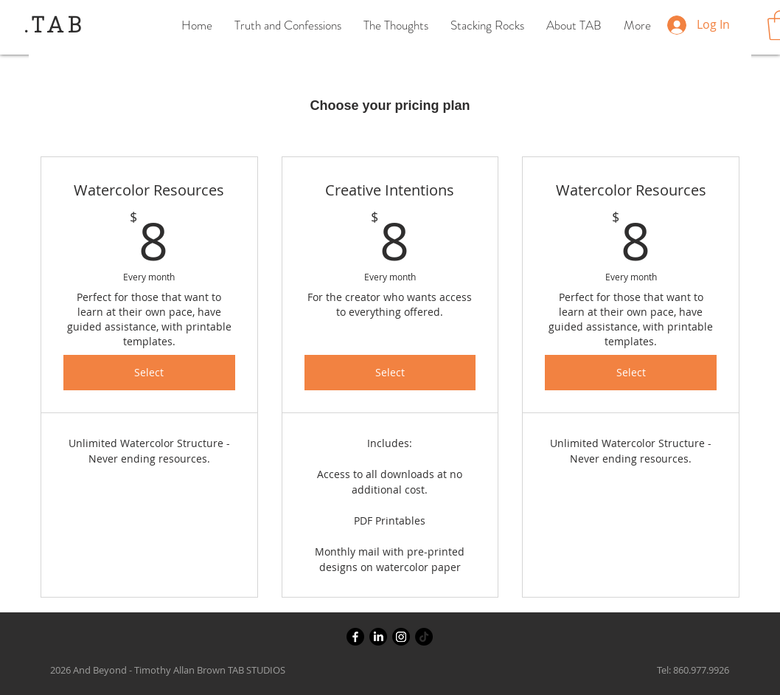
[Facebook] (355, 637)
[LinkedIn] (378, 637)
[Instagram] (401, 637)
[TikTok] (424, 637)
